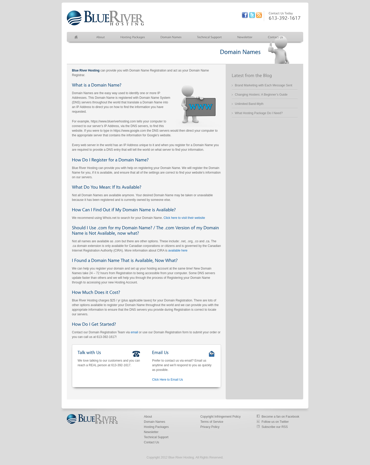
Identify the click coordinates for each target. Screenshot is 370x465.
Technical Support (156, 437)
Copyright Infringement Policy (220, 416)
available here (178, 250)
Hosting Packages (156, 427)
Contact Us (151, 442)
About (148, 416)
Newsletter (151, 432)
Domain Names (154, 422)
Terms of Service (211, 422)
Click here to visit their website (184, 218)
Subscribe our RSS (275, 427)
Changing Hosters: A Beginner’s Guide (261, 94)
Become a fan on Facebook (280, 416)
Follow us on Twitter (275, 422)
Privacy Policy (210, 427)
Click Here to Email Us (167, 379)
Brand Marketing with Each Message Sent (263, 85)
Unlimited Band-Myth (249, 104)
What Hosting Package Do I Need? (259, 113)
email (134, 332)
